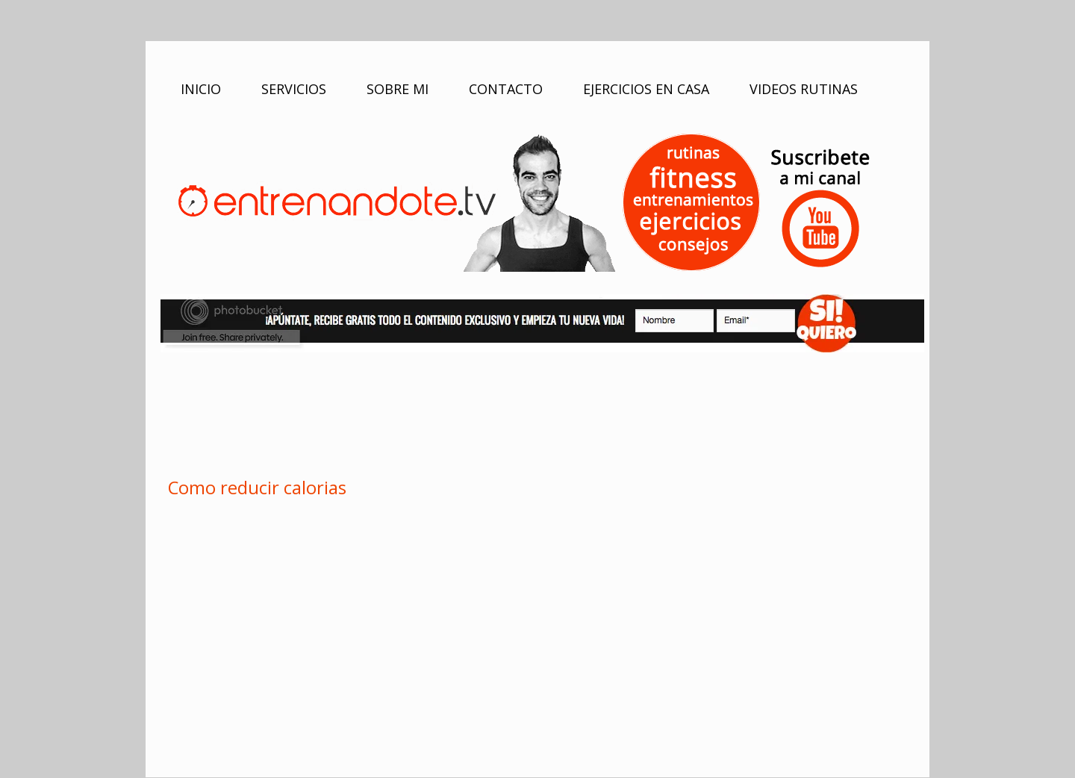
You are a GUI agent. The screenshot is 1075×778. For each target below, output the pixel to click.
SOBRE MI (398, 89)
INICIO (201, 89)
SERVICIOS (293, 89)
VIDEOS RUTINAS (804, 89)
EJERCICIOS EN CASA (646, 89)
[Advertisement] (537, 412)
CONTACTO (506, 89)
